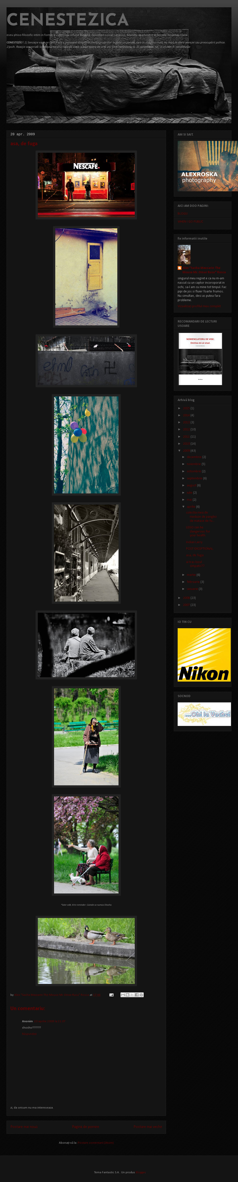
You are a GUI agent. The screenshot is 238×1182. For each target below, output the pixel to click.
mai (190, 500)
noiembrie (194, 464)
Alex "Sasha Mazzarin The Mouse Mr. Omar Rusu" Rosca (52, 995)
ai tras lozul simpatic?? (195, 564)
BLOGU (183, 214)
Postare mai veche (148, 1127)
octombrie (194, 471)
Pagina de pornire (85, 1127)
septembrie (195, 478)
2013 (186, 422)
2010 (186, 444)
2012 (186, 429)
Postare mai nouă (24, 1127)
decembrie (194, 457)
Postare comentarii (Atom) (96, 1142)
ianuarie (193, 589)
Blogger (140, 1172)
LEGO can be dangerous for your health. (198, 532)
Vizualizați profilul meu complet (199, 306)
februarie (193, 582)
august (192, 485)
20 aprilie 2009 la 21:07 (49, 1021)
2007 (186, 605)
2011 (186, 437)
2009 (186, 451)
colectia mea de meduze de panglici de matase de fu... (201, 517)
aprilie (191, 507)
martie (192, 575)
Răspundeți (29, 1034)
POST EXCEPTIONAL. (200, 549)
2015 (186, 408)
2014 (186, 415)
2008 (186, 598)
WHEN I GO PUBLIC (190, 222)
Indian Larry (194, 542)
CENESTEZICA (68, 21)
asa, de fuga (195, 555)
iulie (190, 493)
